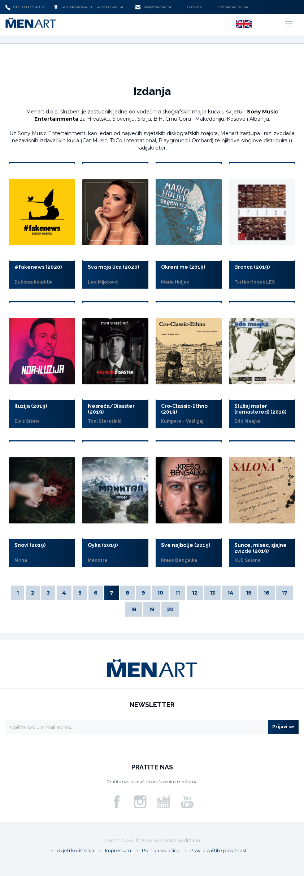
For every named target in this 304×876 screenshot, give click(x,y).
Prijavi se (283, 726)
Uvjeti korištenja (75, 850)
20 (170, 609)
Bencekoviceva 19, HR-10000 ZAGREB (90, 7)
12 (194, 593)
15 (248, 593)
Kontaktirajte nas (232, 7)
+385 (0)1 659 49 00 (25, 7)
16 (266, 593)
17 (284, 593)
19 (152, 609)
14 (230, 593)
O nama (194, 7)
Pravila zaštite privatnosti (219, 850)
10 (160, 593)
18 (133, 609)
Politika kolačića (160, 850)
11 (177, 593)
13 (212, 593)
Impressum (118, 850)
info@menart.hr (153, 7)
